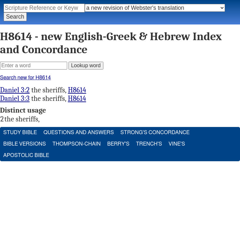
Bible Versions (24, 144)
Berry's (118, 144)
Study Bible (20, 132)
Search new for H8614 (25, 77)
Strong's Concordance (154, 132)
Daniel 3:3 (15, 98)
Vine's (177, 144)
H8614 (77, 90)
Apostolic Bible (26, 155)
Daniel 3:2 (15, 90)
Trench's (149, 144)
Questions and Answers (78, 132)
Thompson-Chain (76, 144)
